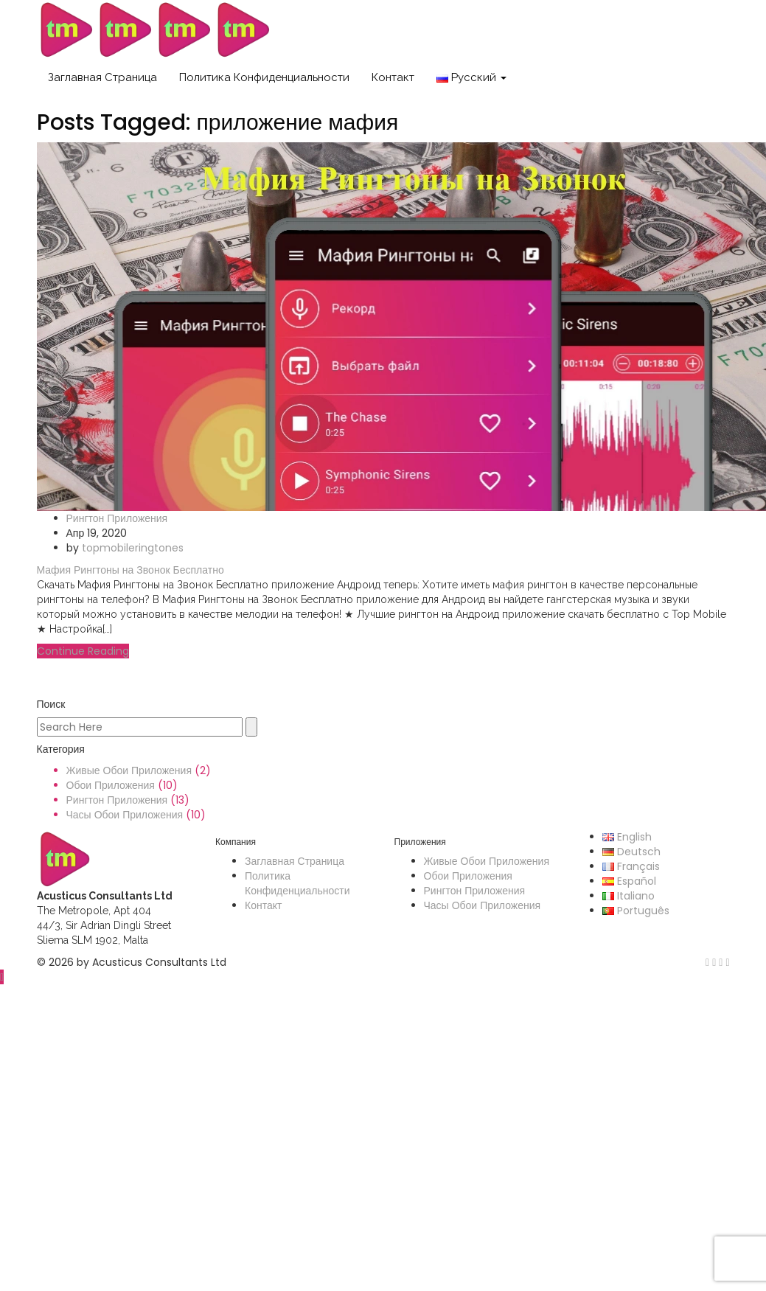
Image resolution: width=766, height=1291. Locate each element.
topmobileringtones (133, 547)
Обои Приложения (110, 785)
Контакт (393, 77)
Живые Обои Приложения (129, 770)
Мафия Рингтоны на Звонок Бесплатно (130, 570)
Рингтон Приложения (117, 518)
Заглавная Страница (102, 77)
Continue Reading (83, 651)
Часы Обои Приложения (125, 814)
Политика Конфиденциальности (264, 77)
